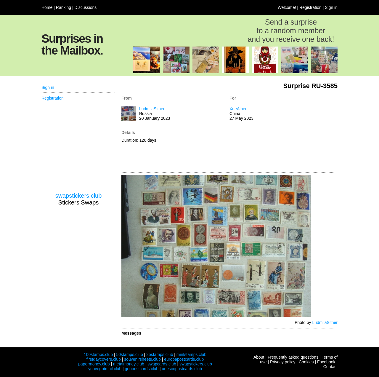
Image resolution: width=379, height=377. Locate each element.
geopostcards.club (142, 368)
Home (46, 7)
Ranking (63, 7)
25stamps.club (159, 354)
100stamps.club (98, 354)
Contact (330, 366)
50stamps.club (129, 354)
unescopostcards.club (182, 368)
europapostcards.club (184, 359)
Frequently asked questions (293, 357)
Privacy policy (283, 362)
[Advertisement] (283, 143)
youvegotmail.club (104, 368)
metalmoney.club (128, 364)
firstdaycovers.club (103, 359)
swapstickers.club (78, 195)
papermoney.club (94, 364)
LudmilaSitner (152, 108)
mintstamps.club (191, 354)
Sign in (331, 7)
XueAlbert (238, 108)
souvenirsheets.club (142, 359)
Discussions (86, 7)
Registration (310, 7)
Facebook (326, 362)
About (258, 357)
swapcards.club (161, 364)
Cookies (306, 362)
